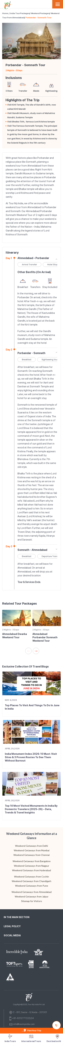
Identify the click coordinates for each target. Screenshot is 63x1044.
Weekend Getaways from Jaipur (31, 896)
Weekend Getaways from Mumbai (31, 850)
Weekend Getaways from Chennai (31, 854)
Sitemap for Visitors (31, 901)
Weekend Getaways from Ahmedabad (32, 891)
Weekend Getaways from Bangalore (32, 861)
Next (53, 41)
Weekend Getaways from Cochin (31, 876)
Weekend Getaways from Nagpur (31, 865)
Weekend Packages (40, 13)
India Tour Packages (20, 13)
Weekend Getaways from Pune (31, 885)
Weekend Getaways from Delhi (31, 845)
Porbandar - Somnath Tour (38, 17)
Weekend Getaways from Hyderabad (31, 870)
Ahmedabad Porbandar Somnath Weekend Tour (44, 637)
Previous (9, 41)
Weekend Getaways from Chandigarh (31, 881)
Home (5, 13)
